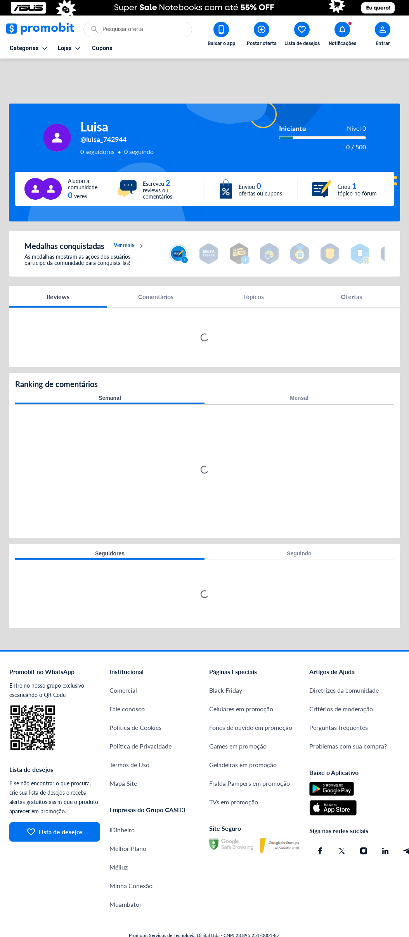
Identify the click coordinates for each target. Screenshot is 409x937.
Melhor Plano (127, 825)
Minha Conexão (131, 862)
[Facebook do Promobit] (320, 827)
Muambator (125, 881)
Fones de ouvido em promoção (250, 704)
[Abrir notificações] (342, 35)
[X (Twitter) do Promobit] (342, 827)
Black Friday (225, 667)
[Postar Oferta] (261, 35)
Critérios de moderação (341, 685)
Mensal (299, 375)
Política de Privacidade (140, 722)
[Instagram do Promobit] (363, 827)
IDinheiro (122, 806)
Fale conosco (127, 685)
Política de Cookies (135, 704)
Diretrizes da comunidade (344, 667)
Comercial (123, 667)
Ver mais (129, 222)
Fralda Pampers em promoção (249, 760)
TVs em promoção (233, 778)
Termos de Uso (129, 741)
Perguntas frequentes (338, 704)
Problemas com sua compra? (348, 722)
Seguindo (299, 530)
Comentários (155, 273)
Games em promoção (238, 722)
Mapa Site (123, 760)
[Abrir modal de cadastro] (382, 35)
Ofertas (351, 273)
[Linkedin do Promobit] (385, 827)
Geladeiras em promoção (243, 741)
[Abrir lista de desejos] (302, 35)
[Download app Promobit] (221, 35)
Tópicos (253, 273)
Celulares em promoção (241, 685)
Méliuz (118, 843)
